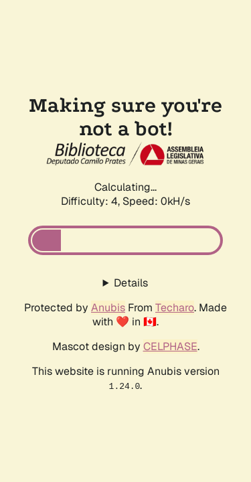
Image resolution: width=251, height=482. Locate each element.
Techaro (174, 308)
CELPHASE (170, 346)
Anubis (108, 308)
